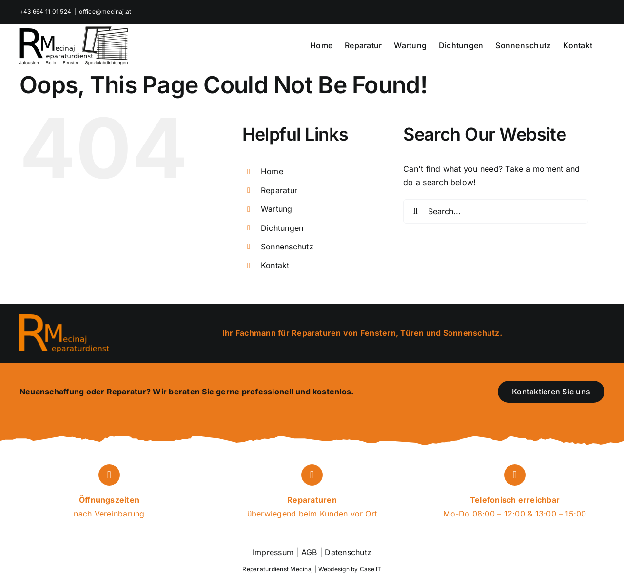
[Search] (415, 211)
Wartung (276, 209)
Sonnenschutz (287, 246)
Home (272, 171)
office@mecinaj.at (105, 11)
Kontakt (275, 265)
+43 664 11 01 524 (45, 11)
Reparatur (279, 190)
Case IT (371, 569)
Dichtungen (282, 228)
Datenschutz (346, 552)
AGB (309, 552)
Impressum (273, 552)
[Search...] (495, 211)
